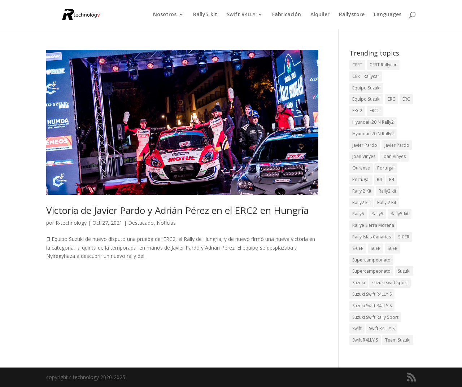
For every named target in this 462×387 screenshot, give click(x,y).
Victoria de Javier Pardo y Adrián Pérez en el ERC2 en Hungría (177, 210)
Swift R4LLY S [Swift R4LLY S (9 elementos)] (382, 328)
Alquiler (320, 15)
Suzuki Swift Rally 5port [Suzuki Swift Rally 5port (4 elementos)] (375, 317)
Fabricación (286, 15)
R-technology (71, 222)
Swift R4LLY (241, 15)
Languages (387, 15)
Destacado (141, 222)
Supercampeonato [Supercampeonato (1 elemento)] (371, 271)
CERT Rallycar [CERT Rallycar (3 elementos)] (383, 65)
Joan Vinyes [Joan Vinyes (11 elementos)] (394, 156)
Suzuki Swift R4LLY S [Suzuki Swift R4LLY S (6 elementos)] (372, 294)
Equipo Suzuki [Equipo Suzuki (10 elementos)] (366, 88)
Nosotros (164, 15)
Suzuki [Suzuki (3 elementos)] (404, 271)
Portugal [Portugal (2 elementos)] (386, 168)
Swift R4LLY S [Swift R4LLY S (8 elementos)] (365, 340)
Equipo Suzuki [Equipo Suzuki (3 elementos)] (366, 99)
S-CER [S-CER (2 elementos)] (403, 237)
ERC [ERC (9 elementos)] (391, 99)
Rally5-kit (205, 15)
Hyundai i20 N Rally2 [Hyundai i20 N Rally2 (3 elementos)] (373, 122)
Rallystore (352, 15)
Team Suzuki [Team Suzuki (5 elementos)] (397, 340)
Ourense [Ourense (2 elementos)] (361, 168)
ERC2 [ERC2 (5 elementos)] (375, 110)
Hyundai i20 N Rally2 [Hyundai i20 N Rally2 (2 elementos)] (373, 134)
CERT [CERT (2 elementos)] (357, 65)
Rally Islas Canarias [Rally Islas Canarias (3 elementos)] (371, 237)
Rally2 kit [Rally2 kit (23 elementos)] (387, 191)
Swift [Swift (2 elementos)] (357, 328)
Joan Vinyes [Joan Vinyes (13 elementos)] (363, 156)
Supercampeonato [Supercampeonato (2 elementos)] (371, 260)
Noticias (166, 222)
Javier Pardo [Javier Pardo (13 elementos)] (364, 145)
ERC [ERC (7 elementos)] (406, 99)
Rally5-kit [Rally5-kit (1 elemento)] (400, 214)
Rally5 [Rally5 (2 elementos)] (377, 214)
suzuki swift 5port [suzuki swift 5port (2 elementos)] (390, 283)
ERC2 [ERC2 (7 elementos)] (357, 110)
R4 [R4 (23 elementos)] (379, 179)
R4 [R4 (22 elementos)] (391, 179)
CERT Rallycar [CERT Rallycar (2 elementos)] (365, 76)
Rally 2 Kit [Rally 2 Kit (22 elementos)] (386, 202)
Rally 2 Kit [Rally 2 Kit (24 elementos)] (361, 191)
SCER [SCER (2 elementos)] (375, 248)
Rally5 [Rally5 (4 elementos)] (358, 214)
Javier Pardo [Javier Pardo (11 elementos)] (396, 145)
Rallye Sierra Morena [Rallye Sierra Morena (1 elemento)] (373, 225)
